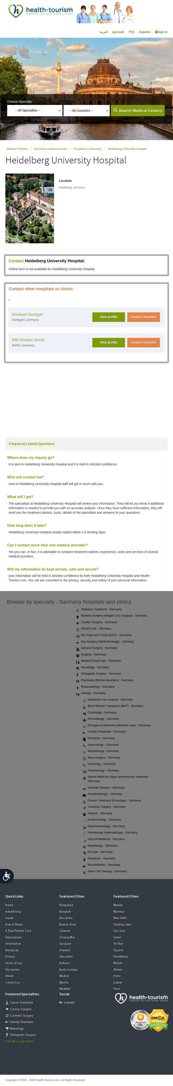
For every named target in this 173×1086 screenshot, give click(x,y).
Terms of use (13, 963)
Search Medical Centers (140, 111)
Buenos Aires (68, 924)
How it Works (14, 924)
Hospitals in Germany (87, 149)
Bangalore (66, 905)
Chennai (65, 931)
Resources (12, 950)
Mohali (118, 963)
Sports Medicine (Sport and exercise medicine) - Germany (116, 779)
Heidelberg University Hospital (127, 149)
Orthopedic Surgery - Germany (98, 674)
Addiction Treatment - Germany (99, 610)
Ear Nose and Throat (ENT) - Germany (103, 635)
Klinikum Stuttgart (27, 314)
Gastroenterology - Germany (104, 826)
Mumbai (119, 911)
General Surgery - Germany (96, 648)
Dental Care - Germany (93, 629)
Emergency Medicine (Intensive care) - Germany (117, 726)
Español (144, 32)
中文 (131, 32)
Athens (118, 969)
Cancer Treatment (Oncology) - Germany (112, 801)
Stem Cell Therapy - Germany (104, 872)
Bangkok (65, 911)
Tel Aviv (118, 943)
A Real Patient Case (18, 931)
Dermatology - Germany (101, 719)
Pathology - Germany (99, 764)
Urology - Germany (91, 693)
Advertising (13, 911)
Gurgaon (65, 943)
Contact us (12, 982)
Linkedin (67, 1002)
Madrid (64, 976)
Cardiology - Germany (99, 713)
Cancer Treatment (21, 1002)
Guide (9, 918)
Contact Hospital (143, 317)
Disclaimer (12, 969)
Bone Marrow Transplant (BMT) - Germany (113, 706)
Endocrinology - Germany (102, 820)
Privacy (10, 956)
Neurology (17, 1028)
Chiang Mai (67, 937)
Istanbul (64, 950)
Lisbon (118, 982)
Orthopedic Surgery (23, 1035)
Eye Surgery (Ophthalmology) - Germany (105, 642)
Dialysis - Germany (97, 814)
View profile (108, 317)
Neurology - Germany (92, 668)
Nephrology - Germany (100, 846)
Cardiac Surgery (21, 1009)
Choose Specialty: (20, 101)
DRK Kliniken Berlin (28, 340)
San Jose (119, 931)
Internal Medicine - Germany (104, 839)
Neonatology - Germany (101, 751)
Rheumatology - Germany (95, 687)
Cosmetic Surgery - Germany (104, 807)
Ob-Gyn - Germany (98, 852)
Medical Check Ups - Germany (98, 661)
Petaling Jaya (123, 924)
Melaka (118, 905)
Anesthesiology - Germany (102, 794)
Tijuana (118, 950)
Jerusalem (66, 956)
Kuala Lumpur (68, 969)
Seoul (117, 937)
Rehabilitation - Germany (101, 865)
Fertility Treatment (22, 1022)
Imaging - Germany (91, 655)
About (9, 976)
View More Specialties (19, 1041)
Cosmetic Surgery (21, 1015)
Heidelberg (121, 956)
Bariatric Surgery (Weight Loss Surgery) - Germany (111, 616)
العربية (104, 32)
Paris (117, 989)
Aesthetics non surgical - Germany (107, 700)
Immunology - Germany (100, 745)
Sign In (161, 32)
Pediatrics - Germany (99, 859)
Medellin (65, 989)
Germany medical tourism (50, 149)
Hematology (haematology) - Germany (110, 833)
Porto (117, 976)
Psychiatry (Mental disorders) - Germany (104, 680)
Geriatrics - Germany (99, 738)
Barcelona (66, 918)
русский (118, 32)
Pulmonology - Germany (101, 771)
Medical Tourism (17, 149)
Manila (63, 982)
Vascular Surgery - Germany (104, 788)
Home (9, 905)
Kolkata (64, 963)
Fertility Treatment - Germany (104, 732)
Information (13, 943)
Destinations (13, 937)
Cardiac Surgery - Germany (96, 622)
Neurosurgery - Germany (101, 758)
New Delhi (120, 918)
